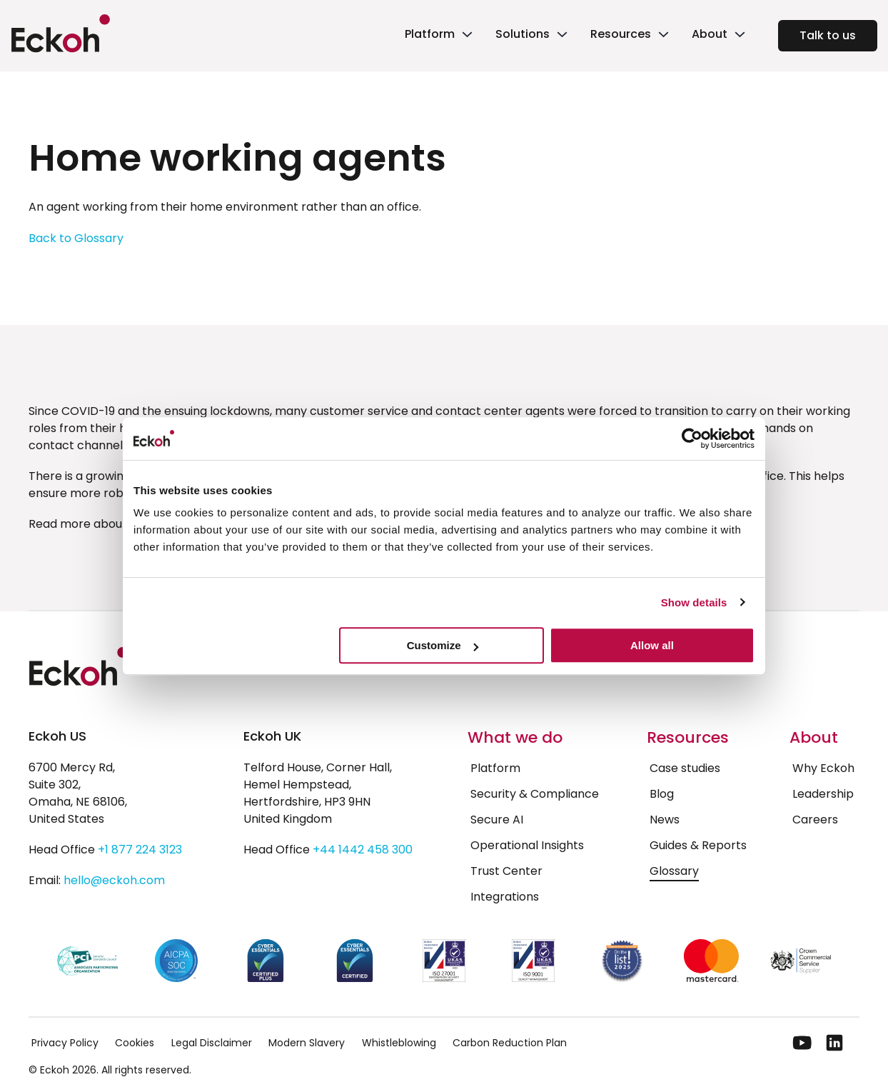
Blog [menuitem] (662, 794)
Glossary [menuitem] (674, 871)
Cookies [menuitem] (134, 1043)
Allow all (652, 645)
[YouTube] (802, 1042)
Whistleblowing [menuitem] (399, 1043)
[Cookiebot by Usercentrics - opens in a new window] (692, 438)
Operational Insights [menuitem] (527, 845)
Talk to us (827, 35)
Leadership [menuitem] (823, 794)
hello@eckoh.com (114, 880)
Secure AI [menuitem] (496, 819)
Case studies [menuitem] (685, 768)
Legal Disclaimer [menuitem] (211, 1043)
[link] (437, 35)
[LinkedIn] (834, 1042)
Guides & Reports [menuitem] (698, 845)
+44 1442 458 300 (363, 849)
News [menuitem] (665, 819)
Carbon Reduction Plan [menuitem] (510, 1043)
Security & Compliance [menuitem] (534, 794)
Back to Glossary (76, 238)
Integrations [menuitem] (504, 896)
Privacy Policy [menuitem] (65, 1043)
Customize (442, 645)
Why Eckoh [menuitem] (823, 768)
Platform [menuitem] (495, 768)
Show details (694, 602)
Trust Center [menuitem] (506, 871)
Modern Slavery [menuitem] (306, 1043)
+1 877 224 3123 (140, 849)
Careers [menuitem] (815, 819)
